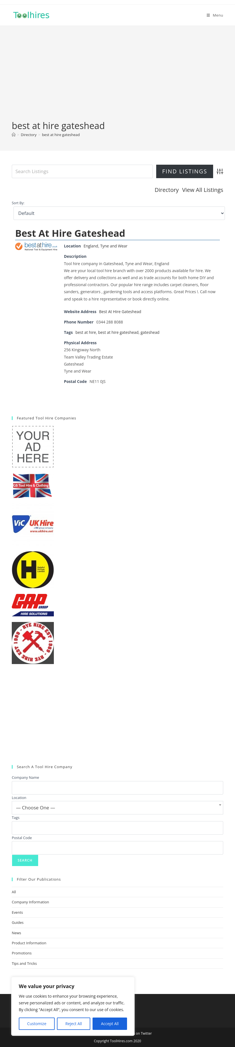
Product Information (29, 942)
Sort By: (18, 203)
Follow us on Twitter (136, 1033)
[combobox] (117, 807)
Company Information (30, 901)
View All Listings (202, 190)
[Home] (13, 134)
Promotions (22, 953)
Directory (167, 190)
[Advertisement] (117, 77)
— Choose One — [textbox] (35, 807)
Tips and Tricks (24, 963)
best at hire (85, 332)
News (16, 932)
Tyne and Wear (114, 246)
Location (19, 797)
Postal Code (22, 837)
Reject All (73, 1023)
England (91, 246)
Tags (16, 817)
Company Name (25, 777)
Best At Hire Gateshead (70, 232)
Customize (36, 1023)
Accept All (110, 1023)
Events (17, 912)
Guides (18, 922)
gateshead (150, 332)
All (14, 891)
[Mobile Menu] (215, 15)
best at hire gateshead (61, 134)
